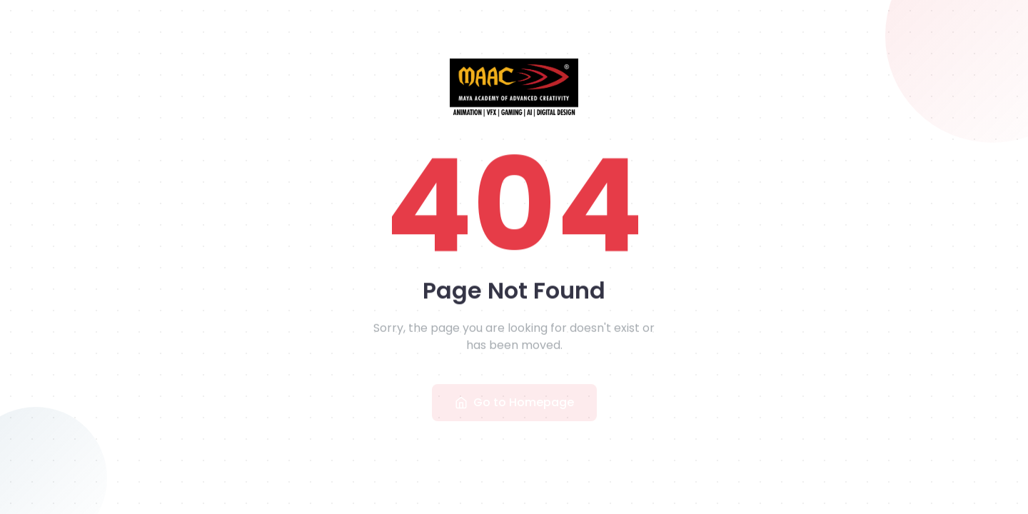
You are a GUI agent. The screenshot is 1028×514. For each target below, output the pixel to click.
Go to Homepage (514, 403)
